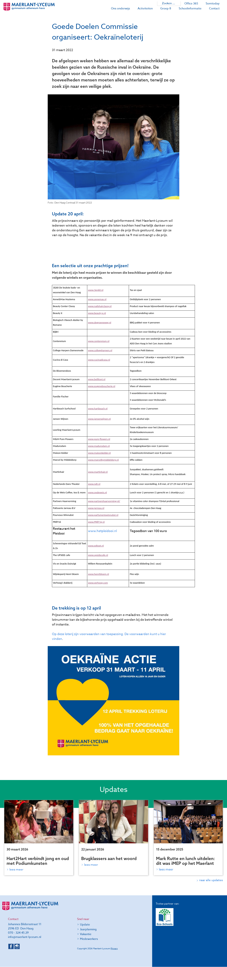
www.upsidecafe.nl (98, 555)
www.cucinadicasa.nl (99, 359)
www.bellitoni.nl (96, 379)
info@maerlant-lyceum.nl (24, 937)
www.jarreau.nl (96, 508)
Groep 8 (165, 8)
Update (85, 925)
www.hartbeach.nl (97, 408)
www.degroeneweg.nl (99, 322)
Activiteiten (145, 8)
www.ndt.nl (94, 484)
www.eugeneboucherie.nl (101, 386)
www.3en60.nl (95, 290)
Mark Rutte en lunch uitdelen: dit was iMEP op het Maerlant (185, 861)
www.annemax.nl (97, 299)
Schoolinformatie (190, 8)
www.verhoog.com (98, 582)
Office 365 (191, 3)
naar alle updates (210, 880)
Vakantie (85, 934)
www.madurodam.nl (99, 446)
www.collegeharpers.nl (100, 350)
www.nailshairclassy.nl (100, 306)
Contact (214, 8)
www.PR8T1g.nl (96, 522)
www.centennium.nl (98, 341)
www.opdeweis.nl (97, 492)
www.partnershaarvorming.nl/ (104, 501)
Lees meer (16, 869)
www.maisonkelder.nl (99, 452)
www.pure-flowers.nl (99, 439)
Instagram (17, 946)
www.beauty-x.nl (97, 313)
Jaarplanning (88, 929)
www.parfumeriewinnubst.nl (103, 515)
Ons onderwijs (120, 8)
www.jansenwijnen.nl (99, 418)
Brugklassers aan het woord (109, 858)
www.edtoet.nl (96, 545)
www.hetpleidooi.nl (102, 531)
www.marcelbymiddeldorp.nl (103, 459)
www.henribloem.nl (98, 574)
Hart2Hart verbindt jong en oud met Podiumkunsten (38, 861)
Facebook (11, 946)
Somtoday (213, 3)
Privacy (114, 948)
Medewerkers (89, 939)
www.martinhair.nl (98, 471)
